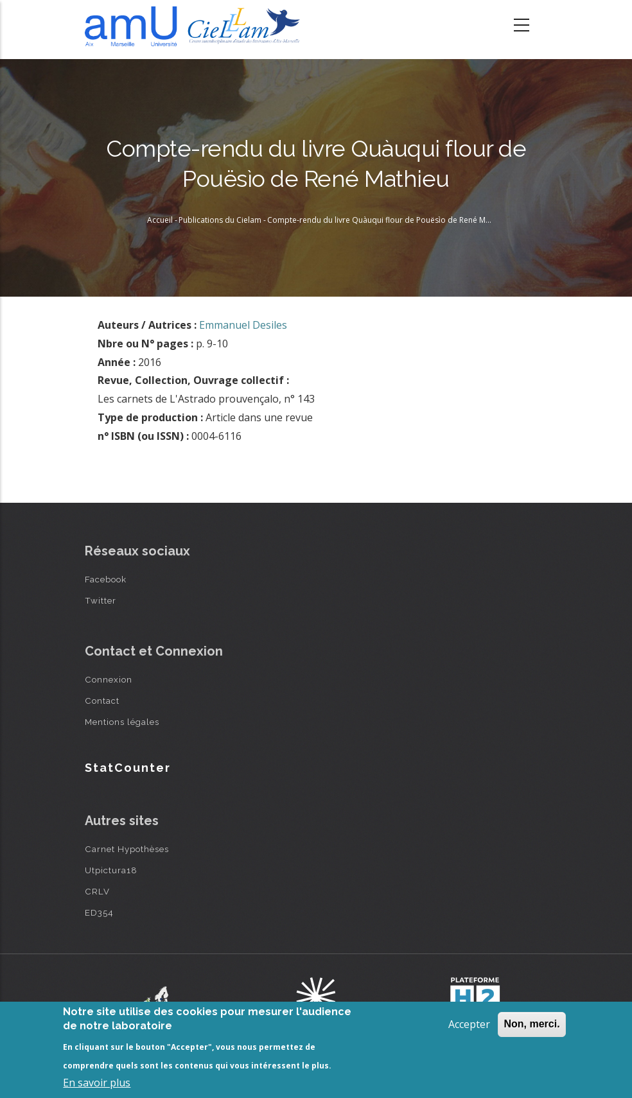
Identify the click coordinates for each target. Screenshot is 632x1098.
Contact (102, 700)
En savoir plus (96, 1083)
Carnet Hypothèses (127, 849)
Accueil (160, 219)
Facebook (106, 579)
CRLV (97, 891)
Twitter (100, 600)
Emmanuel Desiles (243, 325)
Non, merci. (531, 1023)
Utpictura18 (111, 870)
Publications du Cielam (220, 219)
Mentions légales (122, 722)
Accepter (469, 1024)
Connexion (108, 679)
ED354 (99, 912)
